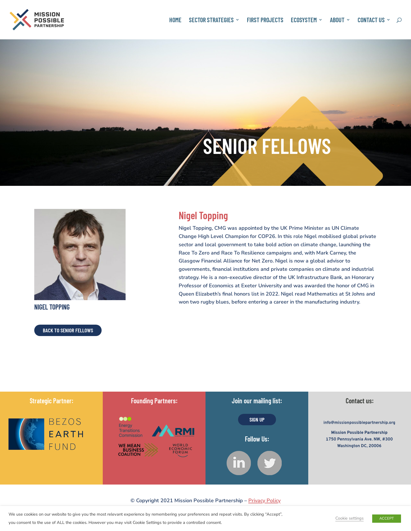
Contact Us (371, 20)
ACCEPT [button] (386, 518)
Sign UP (257, 419)
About (337, 20)
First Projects (265, 20)
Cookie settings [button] (349, 518)
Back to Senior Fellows (68, 330)
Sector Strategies (211, 20)
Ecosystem (304, 20)
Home (175, 20)
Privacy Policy (264, 500)
